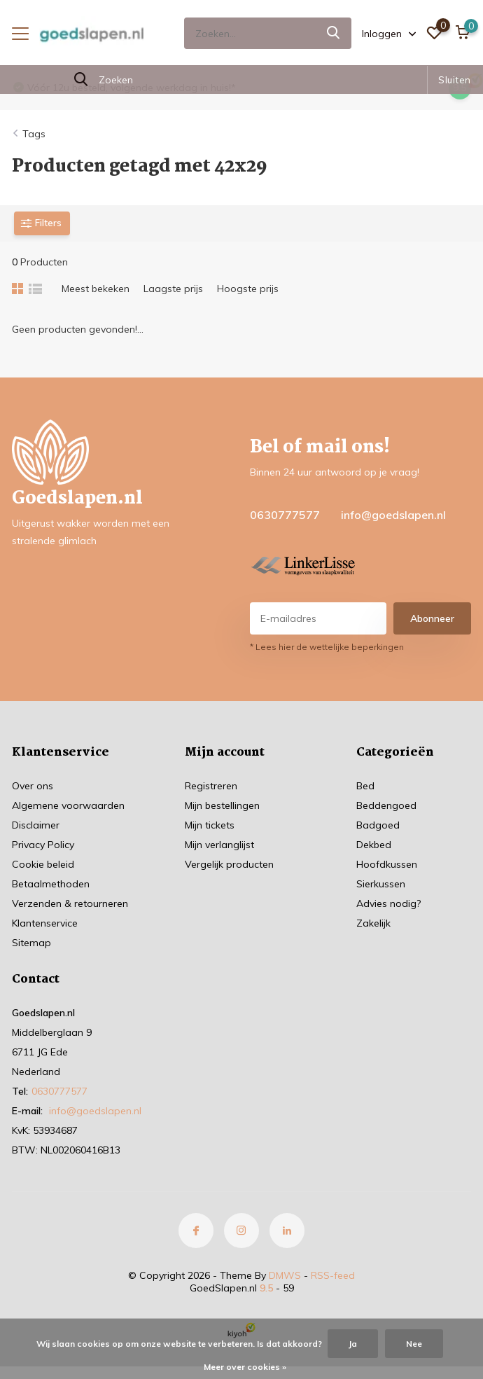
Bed (365, 785)
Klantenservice (45, 923)
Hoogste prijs (248, 288)
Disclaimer (35, 825)
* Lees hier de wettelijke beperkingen (327, 647)
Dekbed (373, 844)
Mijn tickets (209, 825)
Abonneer (432, 618)
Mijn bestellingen (222, 805)
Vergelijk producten (229, 864)
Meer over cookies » (245, 1366)
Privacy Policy (43, 844)
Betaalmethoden (51, 884)
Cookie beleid (43, 864)
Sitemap (31, 942)
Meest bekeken (96, 288)
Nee (414, 1343)
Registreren (211, 785)
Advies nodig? (388, 903)
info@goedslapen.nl (393, 515)
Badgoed (378, 825)
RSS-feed (333, 1275)
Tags (34, 133)
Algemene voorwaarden (68, 805)
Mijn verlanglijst (219, 844)
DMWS (285, 1275)
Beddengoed (386, 805)
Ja (353, 1343)
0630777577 (285, 515)
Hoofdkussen (386, 864)
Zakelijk (373, 923)
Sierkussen (380, 884)
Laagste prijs (173, 288)
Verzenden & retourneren (70, 903)
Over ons (32, 785)
